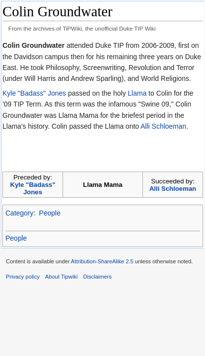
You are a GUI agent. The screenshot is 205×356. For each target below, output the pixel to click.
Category (19, 213)
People (50, 213)
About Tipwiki (61, 277)
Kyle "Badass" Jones (34, 93)
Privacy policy (22, 277)
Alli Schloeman (163, 126)
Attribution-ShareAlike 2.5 (102, 261)
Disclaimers (97, 277)
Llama (137, 93)
